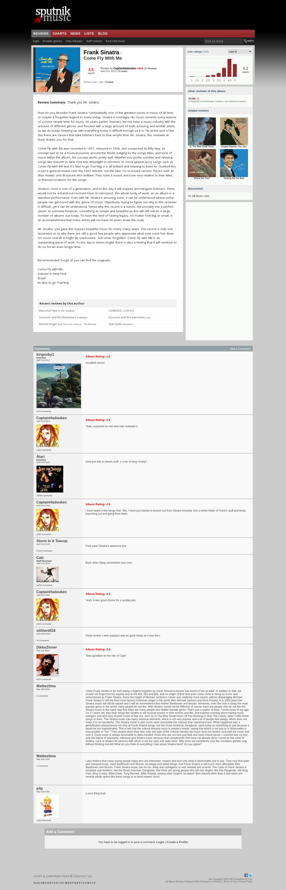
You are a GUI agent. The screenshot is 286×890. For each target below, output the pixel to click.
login (36, 41)
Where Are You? (202, 178)
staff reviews (94, 41)
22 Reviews (150, 68)
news (75, 33)
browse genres (52, 41)
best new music (115, 41)
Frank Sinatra (103, 52)
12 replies (122, 71)
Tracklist (109, 82)
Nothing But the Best (234, 178)
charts (60, 33)
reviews (41, 33)
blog (103, 33)
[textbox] (223, 41)
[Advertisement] (219, 273)
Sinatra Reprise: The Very (234, 146)
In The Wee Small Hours (202, 146)
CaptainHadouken (125, 68)
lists (89, 33)
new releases (74, 41)
